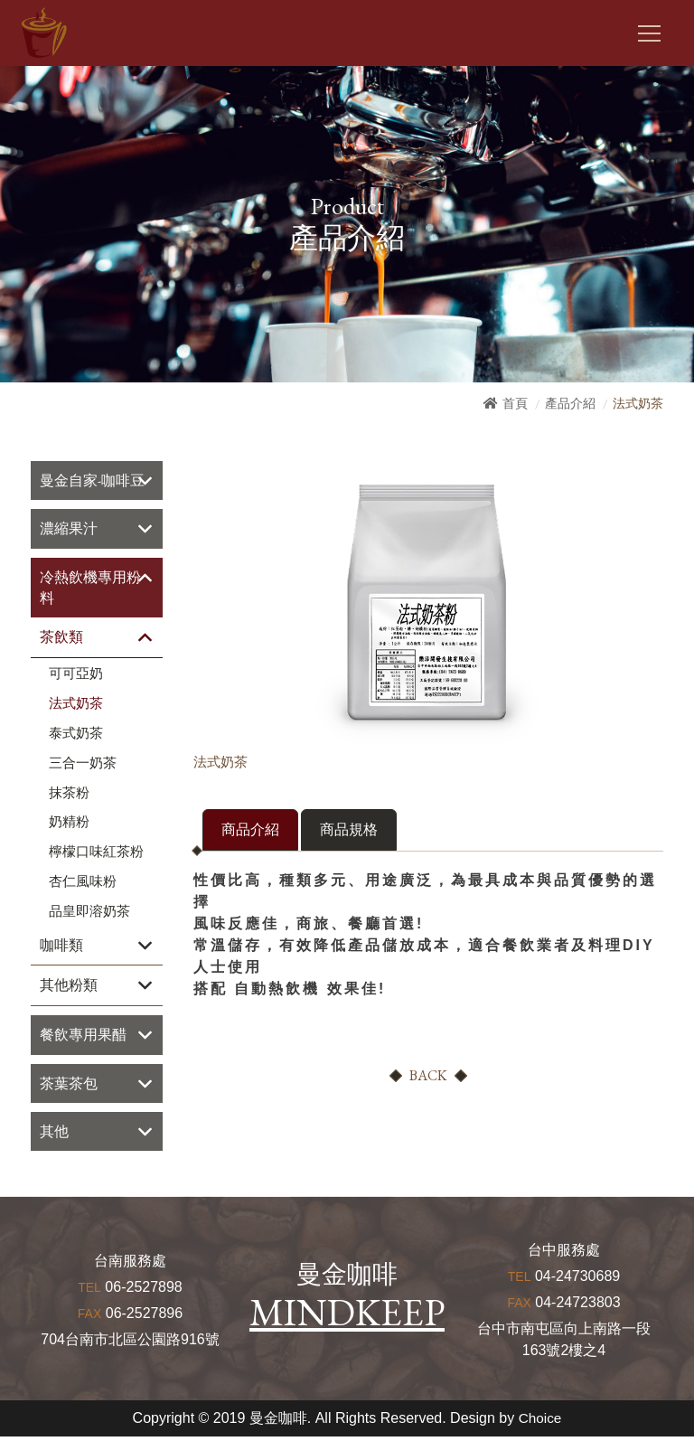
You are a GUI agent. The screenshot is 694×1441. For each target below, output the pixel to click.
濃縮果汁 (69, 529)
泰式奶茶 (76, 736)
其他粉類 (69, 987)
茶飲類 (61, 639)
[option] (428, 602)
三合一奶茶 (83, 765)
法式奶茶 (76, 706)
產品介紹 (570, 403)
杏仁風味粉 (83, 884)
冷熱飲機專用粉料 (90, 589)
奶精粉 (69, 824)
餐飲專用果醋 (83, 1037)
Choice (540, 1422)
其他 (54, 1134)
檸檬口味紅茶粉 (96, 854)
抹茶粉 (69, 795)
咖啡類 (61, 946)
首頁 (515, 403)
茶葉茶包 (69, 1086)
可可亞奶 (76, 676)
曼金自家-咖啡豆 (92, 480)
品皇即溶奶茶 (89, 913)
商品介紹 (250, 830)
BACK (428, 1076)
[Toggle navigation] (649, 33)
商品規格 (349, 830)
